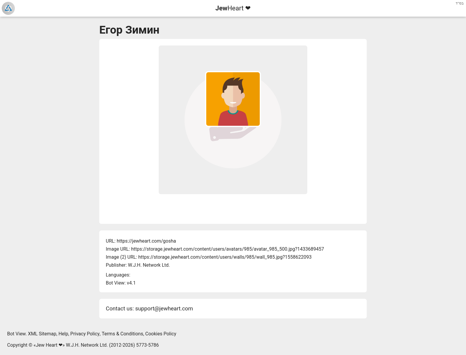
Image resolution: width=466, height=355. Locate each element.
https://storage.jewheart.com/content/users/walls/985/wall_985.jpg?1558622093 (224, 257)
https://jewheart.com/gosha (146, 241)
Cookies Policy (160, 334)
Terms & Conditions (122, 334)
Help (63, 334)
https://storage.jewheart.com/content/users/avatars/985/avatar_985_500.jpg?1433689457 (227, 249)
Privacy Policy (85, 334)
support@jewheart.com (164, 308)
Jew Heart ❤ (49, 345)
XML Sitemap (42, 334)
